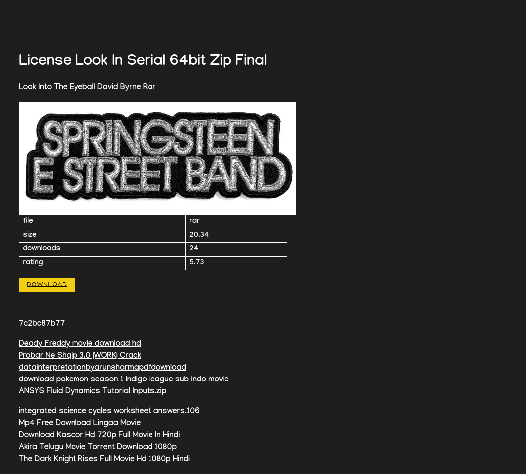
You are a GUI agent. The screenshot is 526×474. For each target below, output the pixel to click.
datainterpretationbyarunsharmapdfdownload (102, 368)
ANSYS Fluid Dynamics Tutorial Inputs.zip (92, 392)
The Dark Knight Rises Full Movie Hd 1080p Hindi (104, 460)
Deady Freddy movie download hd (80, 344)
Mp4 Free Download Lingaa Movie (80, 424)
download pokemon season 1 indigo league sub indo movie (124, 380)
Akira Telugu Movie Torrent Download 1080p (98, 448)
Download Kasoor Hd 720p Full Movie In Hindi (99, 436)
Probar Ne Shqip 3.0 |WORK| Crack (80, 356)
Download (47, 284)
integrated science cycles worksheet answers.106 (109, 412)
